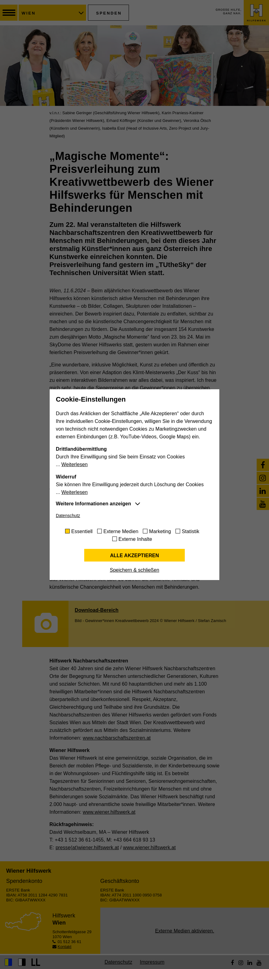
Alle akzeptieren (134, 555)
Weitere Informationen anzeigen (93, 503)
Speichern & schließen (134, 570)
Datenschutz (68, 515)
